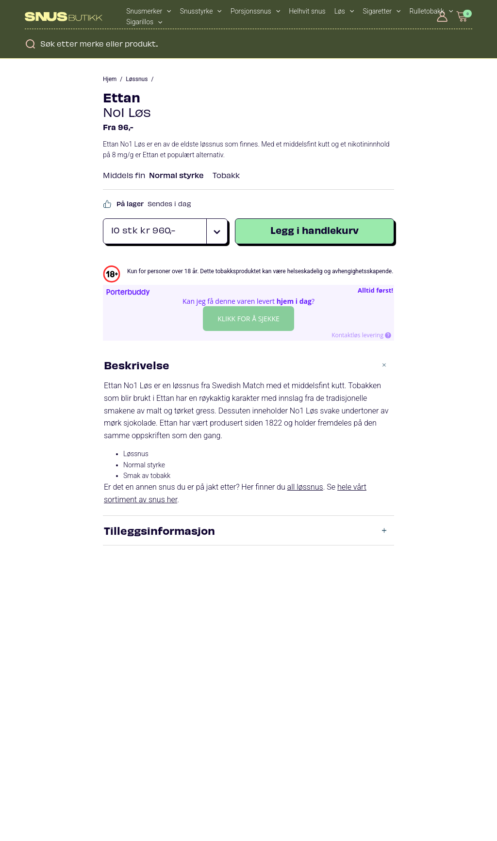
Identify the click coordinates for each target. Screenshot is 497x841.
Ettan (121, 96)
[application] (166, 11)
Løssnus (137, 79)
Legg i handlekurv (314, 230)
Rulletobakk (431, 11)
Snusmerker (148, 11)
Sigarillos (144, 21)
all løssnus (305, 487)
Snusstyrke (201, 11)
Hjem (109, 79)
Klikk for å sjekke (248, 318)
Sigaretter (382, 11)
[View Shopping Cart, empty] (462, 16)
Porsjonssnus (255, 11)
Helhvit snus (307, 11)
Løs (344, 11)
